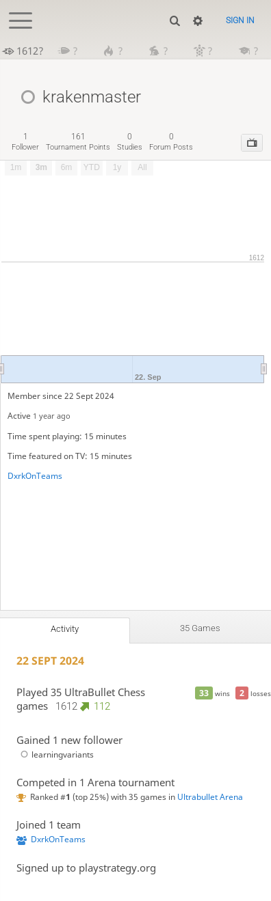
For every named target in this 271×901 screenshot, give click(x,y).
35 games (200, 628)
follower (25, 142)
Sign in (240, 20)
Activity (65, 629)
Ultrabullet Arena (210, 797)
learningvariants (55, 754)
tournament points (78, 142)
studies (129, 142)
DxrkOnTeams (35, 476)
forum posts (171, 142)
